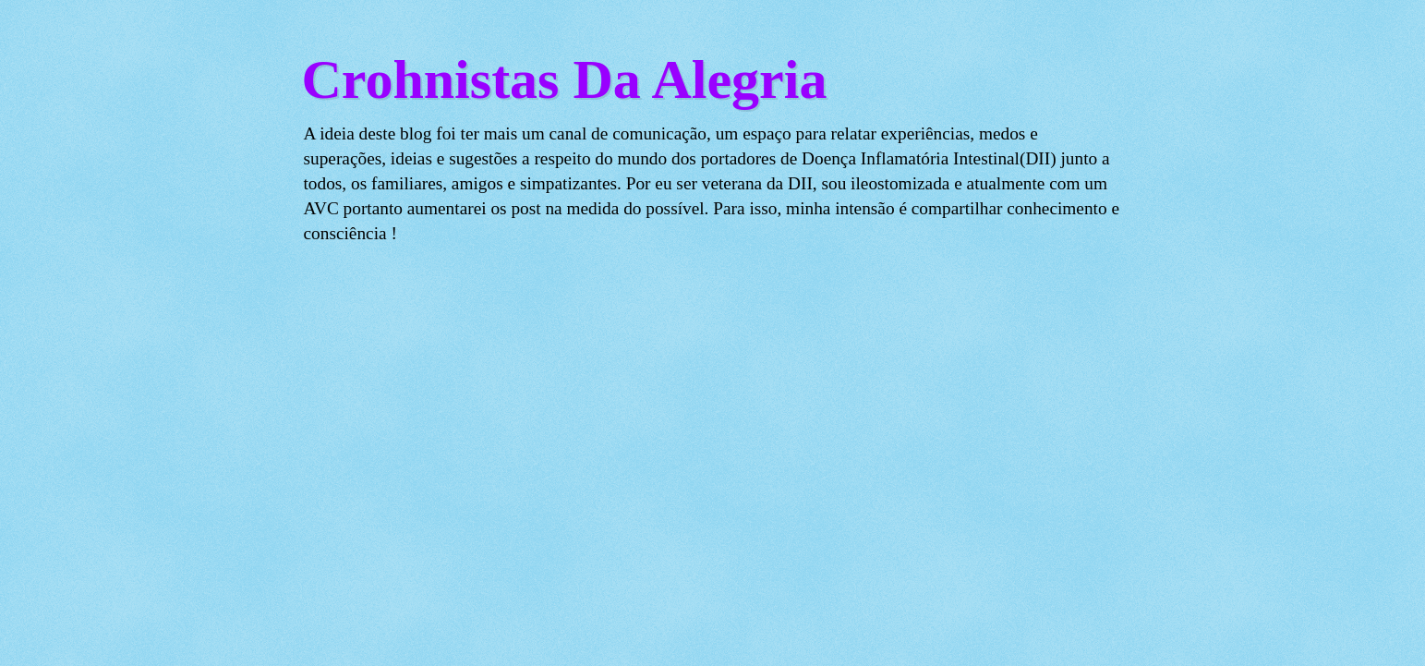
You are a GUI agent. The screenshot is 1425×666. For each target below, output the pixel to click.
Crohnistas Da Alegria (564, 79)
